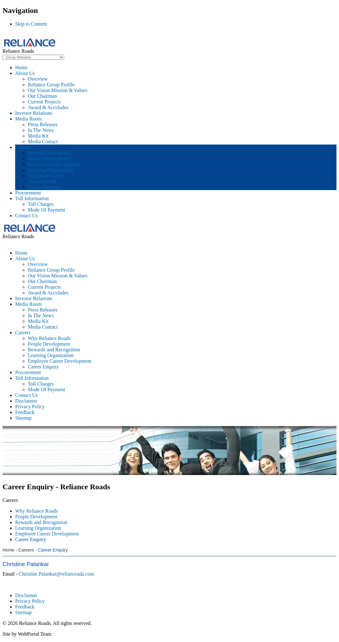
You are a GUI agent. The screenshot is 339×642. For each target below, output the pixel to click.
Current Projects (44, 101)
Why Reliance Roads (49, 153)
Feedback (24, 606)
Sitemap (23, 612)
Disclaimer (26, 595)
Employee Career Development (45, 178)
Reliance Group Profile (51, 84)
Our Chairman (42, 96)
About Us (25, 73)
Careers (23, 147)
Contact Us (26, 215)
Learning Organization (51, 170)
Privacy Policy (30, 601)
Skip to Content (31, 24)
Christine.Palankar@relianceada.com (56, 574)
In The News (41, 130)
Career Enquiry (43, 187)
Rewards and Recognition (54, 164)
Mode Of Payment (46, 210)
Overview (38, 79)
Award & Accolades (48, 107)
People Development (49, 158)
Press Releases (43, 124)
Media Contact (43, 141)
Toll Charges (41, 204)
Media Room (28, 118)
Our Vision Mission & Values (58, 90)
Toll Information (32, 198)
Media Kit (38, 136)
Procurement (28, 192)
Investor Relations (33, 113)
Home (21, 67)
